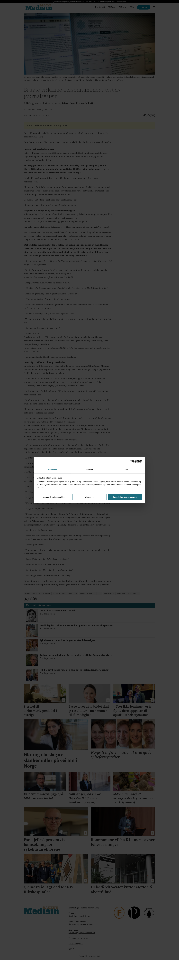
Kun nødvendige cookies (54, 497)
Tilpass (89, 497)
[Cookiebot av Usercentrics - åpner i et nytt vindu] (131, 461)
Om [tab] (126, 470)
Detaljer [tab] (89, 470)
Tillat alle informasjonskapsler (125, 497)
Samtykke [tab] (52, 470)
